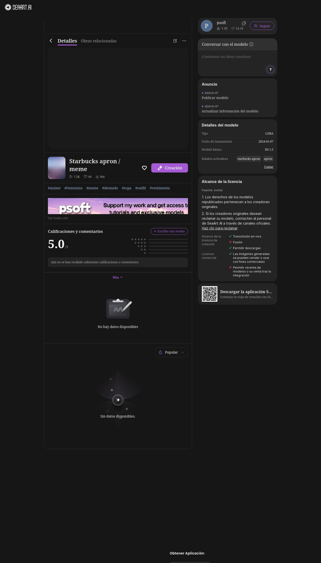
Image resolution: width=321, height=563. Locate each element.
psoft (221, 22)
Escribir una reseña (169, 231)
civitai (218, 190)
